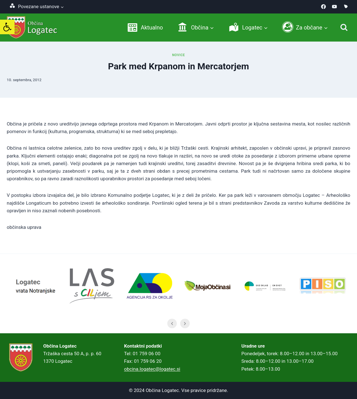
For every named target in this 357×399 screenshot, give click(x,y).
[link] (7, 27)
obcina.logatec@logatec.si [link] (152, 369)
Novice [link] (178, 55)
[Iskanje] (344, 27)
